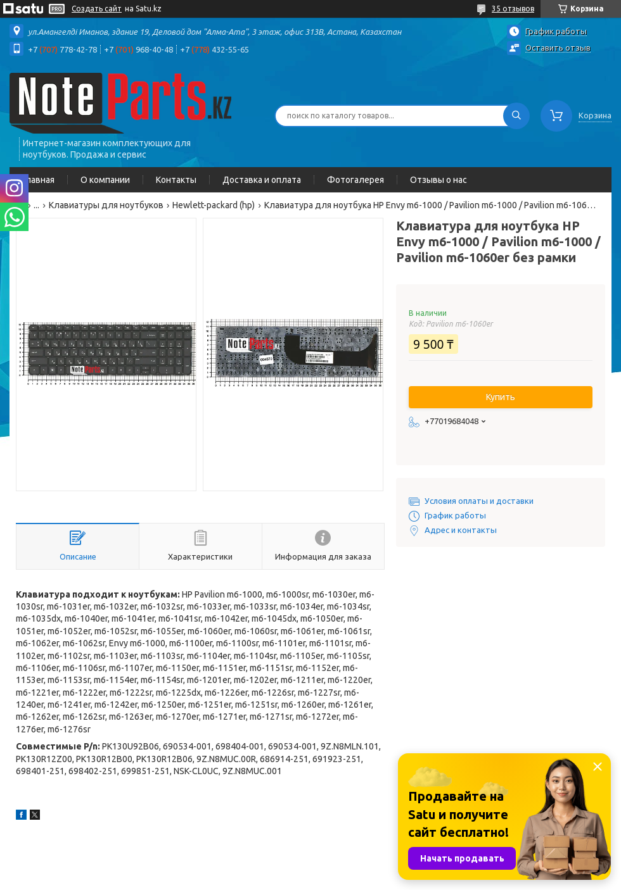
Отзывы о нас (438, 179)
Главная (38, 179)
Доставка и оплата (261, 179)
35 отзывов (513, 8)
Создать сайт (97, 8)
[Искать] (516, 116)
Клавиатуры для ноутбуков (106, 205)
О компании (105, 179)
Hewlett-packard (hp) (213, 205)
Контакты (176, 179)
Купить (500, 397)
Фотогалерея (355, 179)
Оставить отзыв (558, 47)
